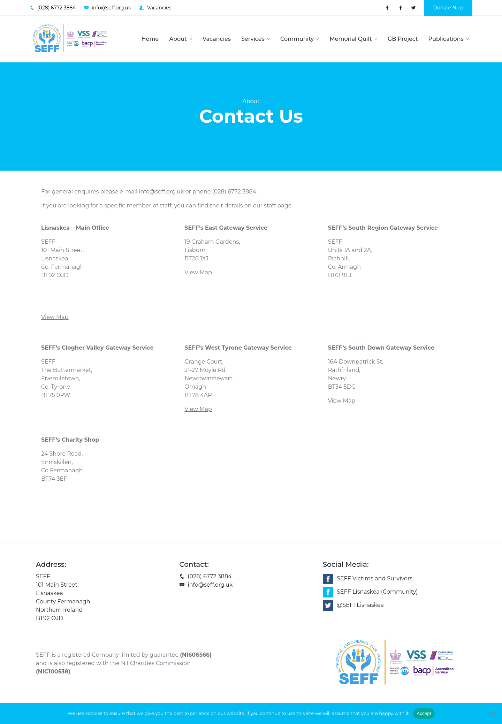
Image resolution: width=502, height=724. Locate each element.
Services (255, 39)
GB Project (403, 39)
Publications (448, 39)
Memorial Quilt (353, 39)
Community (299, 39)
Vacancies (217, 39)
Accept (424, 713)
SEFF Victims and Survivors (374, 578)
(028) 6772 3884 (205, 576)
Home (150, 39)
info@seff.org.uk (161, 191)
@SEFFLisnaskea (360, 605)
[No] (493, 713)
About (180, 39)
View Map (55, 317)
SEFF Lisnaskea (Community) (377, 591)
